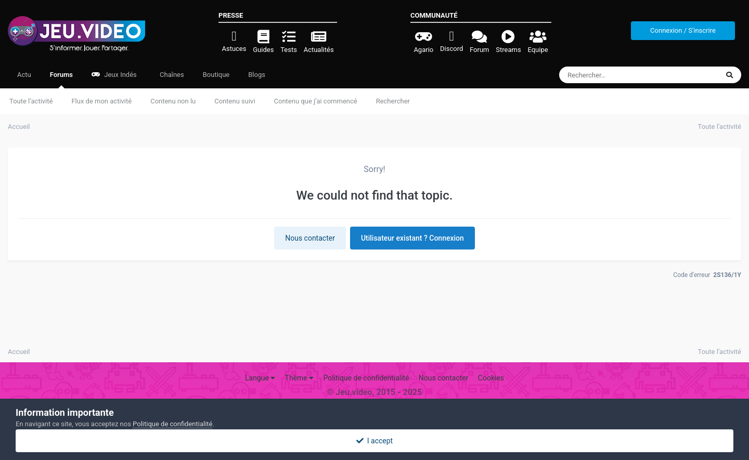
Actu (24, 74)
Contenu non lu (173, 101)
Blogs (256, 74)
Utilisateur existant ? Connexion (412, 238)
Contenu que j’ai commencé (315, 101)
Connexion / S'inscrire (683, 30)
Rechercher (393, 101)
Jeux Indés (114, 74)
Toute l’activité (31, 101)
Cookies (491, 378)
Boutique (216, 74)
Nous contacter (310, 238)
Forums (61, 79)
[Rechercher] (610, 75)
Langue (260, 378)
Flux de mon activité (101, 101)
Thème (299, 378)
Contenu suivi (234, 101)
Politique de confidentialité (366, 378)
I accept (374, 441)
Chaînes (171, 74)
